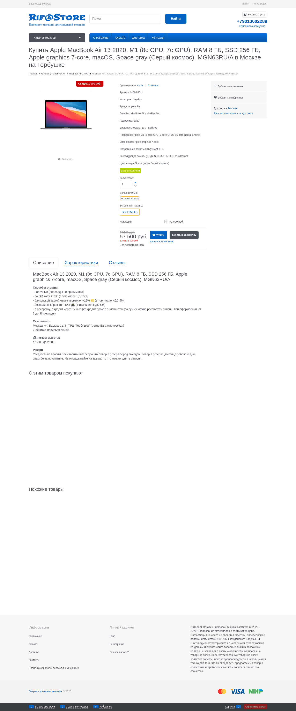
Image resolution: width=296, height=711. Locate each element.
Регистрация (260, 3)
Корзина (230, 706)
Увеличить (67, 159)
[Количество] (126, 184)
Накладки (126, 221)
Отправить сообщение (252, 26)
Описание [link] (43, 262)
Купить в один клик (161, 241)
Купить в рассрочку (184, 234)
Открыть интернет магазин (45, 691)
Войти (245, 3)
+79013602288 (252, 21)
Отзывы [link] (117, 262)
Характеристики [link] (81, 262)
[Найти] (175, 19)
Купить (160, 234)
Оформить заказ (255, 706)
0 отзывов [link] (153, 85)
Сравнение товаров (77, 706)
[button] (135, 182)
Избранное (105, 706)
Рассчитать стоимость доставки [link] (233, 113)
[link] (46, 3)
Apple (140, 85)
